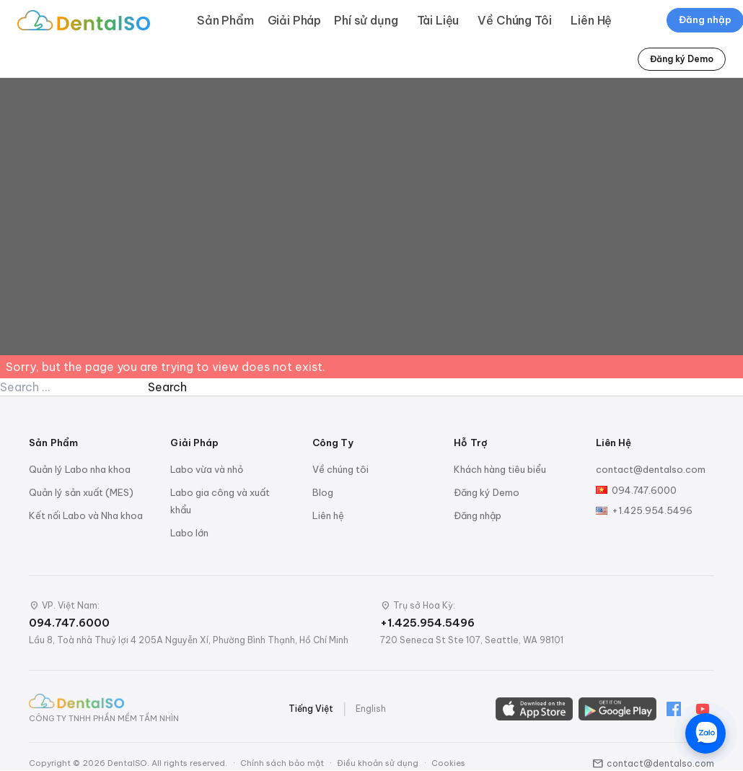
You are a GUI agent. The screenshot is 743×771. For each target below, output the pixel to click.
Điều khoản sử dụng (377, 763)
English (371, 708)
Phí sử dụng (365, 20)
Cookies (448, 763)
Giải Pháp (295, 20)
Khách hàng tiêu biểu (500, 469)
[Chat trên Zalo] (705, 733)
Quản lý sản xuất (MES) (81, 492)
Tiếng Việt (311, 708)
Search (167, 387)
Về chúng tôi (340, 469)
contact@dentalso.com (650, 469)
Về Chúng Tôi (514, 20)
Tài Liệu (438, 20)
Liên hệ (328, 515)
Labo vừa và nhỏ (206, 469)
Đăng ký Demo (681, 58)
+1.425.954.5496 (652, 510)
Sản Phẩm (225, 20)
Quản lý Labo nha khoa (80, 469)
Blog (322, 492)
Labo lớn (189, 533)
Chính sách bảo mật (282, 763)
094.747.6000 (644, 490)
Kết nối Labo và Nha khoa (86, 515)
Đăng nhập (477, 515)
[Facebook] (673, 708)
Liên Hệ (591, 20)
